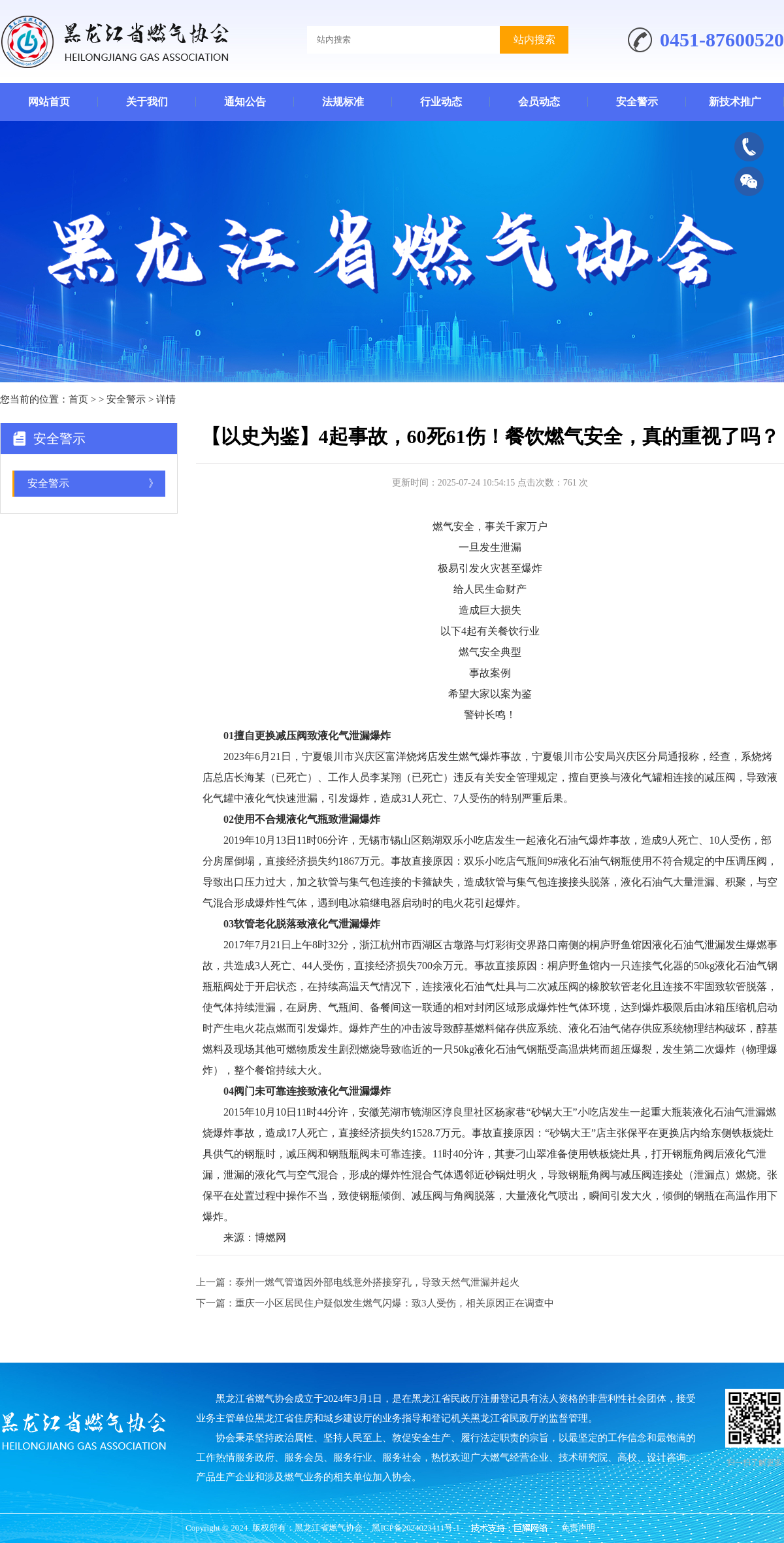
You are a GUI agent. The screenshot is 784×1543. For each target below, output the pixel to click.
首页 (78, 399)
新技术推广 (735, 101)
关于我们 (147, 101)
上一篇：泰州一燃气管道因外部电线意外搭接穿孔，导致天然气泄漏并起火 (357, 1282)
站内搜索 (534, 39)
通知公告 (245, 101)
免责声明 (578, 1528)
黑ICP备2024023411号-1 (416, 1528)
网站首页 (49, 101)
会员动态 (539, 101)
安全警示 (637, 101)
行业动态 (441, 101)
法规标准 (343, 101)
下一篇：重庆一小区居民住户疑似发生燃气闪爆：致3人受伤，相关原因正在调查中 (375, 1303)
